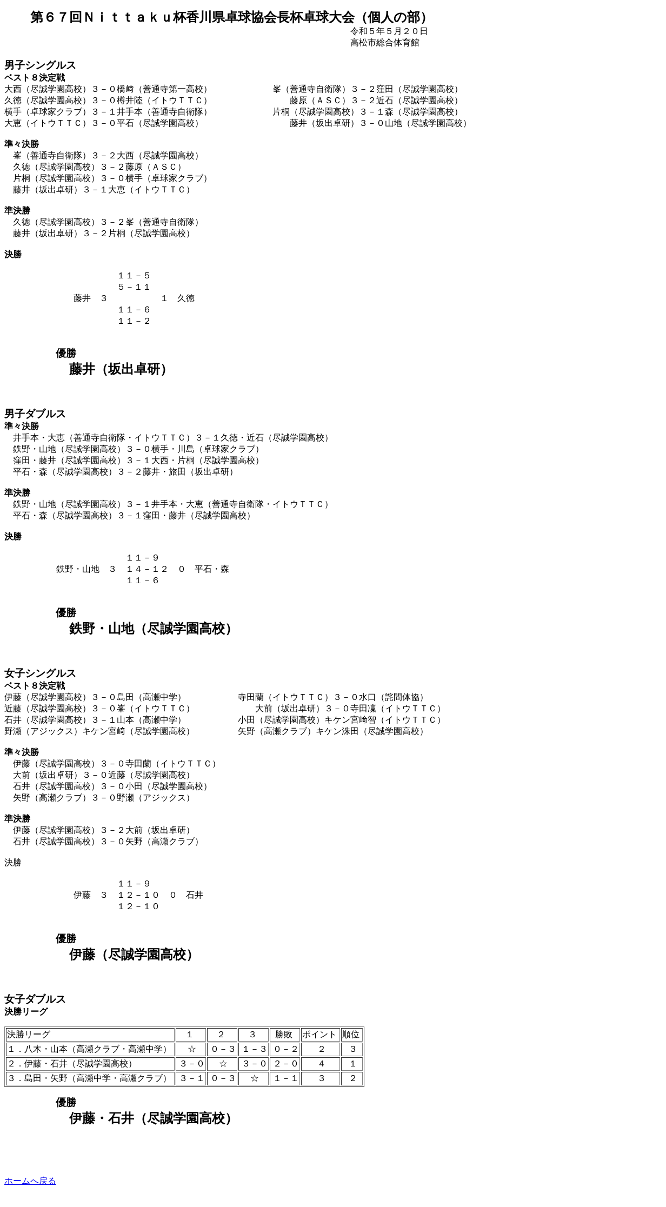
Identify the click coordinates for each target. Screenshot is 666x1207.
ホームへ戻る (30, 1180)
